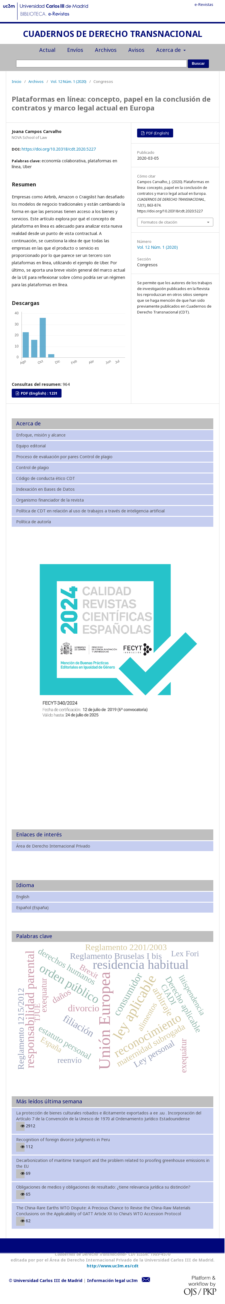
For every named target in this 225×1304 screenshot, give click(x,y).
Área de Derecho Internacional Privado (53, 846)
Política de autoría (33, 521)
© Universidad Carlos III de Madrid (45, 1280)
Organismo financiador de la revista (50, 500)
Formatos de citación (159, 222)
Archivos (106, 49)
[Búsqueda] (101, 63)
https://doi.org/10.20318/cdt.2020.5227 (59, 149)
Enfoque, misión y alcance (41, 435)
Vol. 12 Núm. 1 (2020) (68, 81)
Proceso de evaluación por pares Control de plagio (64, 456)
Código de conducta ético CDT (45, 478)
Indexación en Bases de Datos (45, 489)
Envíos (75, 49)
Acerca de (169, 49)
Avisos (136, 49)
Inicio (16, 81)
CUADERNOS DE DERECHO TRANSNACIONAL (112, 34)
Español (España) (32, 907)
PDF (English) (157, 133)
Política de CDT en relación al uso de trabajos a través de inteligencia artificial (90, 511)
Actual (47, 49)
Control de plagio (32, 467)
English (22, 896)
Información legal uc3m (112, 1280)
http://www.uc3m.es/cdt (113, 1266)
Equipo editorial (31, 446)
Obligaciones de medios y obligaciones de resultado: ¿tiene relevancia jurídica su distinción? (103, 1187)
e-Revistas (204, 4)
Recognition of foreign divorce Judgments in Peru (63, 1139)
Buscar (198, 63)
